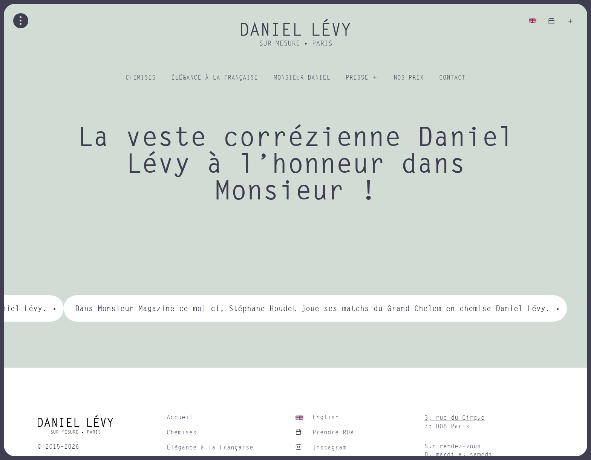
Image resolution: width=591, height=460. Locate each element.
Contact (452, 77)
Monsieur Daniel (302, 77)
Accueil (180, 417)
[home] (98, 427)
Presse (357, 77)
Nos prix (408, 77)
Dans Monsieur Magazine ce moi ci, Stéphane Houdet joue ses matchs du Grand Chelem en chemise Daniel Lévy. (312, 308)
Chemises (141, 77)
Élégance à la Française (214, 77)
